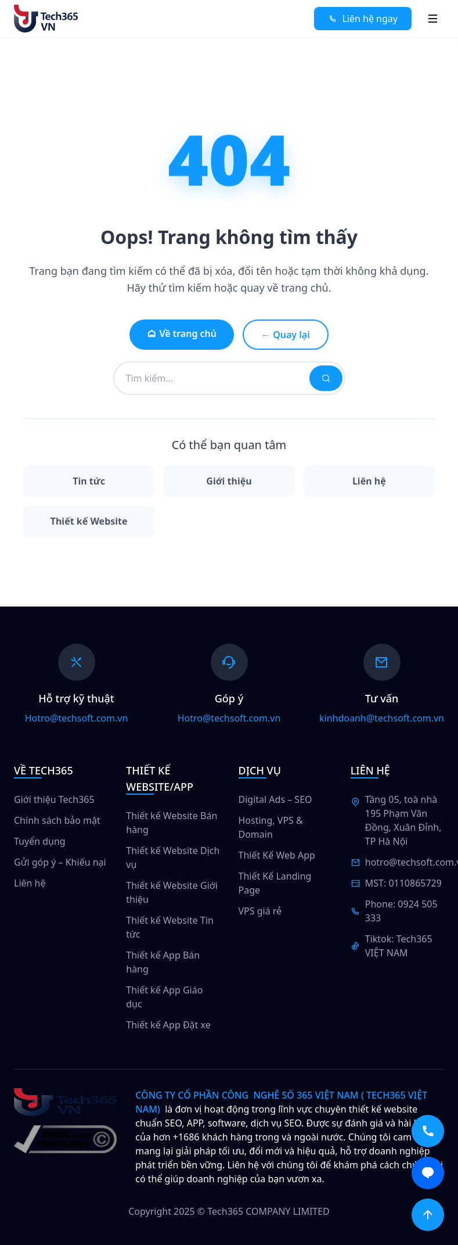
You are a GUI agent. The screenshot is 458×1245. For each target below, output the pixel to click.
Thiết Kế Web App (277, 855)
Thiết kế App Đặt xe (168, 1024)
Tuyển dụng (40, 841)
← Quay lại (285, 334)
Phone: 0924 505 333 (401, 911)
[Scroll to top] (428, 1215)
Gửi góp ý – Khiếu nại (60, 862)
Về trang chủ (182, 333)
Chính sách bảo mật (57, 820)
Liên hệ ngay (363, 18)
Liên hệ (30, 883)
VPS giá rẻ (260, 911)
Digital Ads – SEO (275, 799)
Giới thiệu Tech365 (54, 799)
